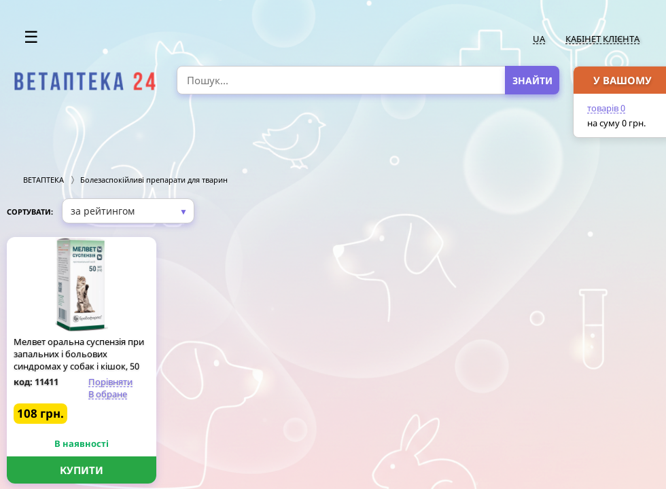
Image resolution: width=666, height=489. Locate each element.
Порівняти (110, 382)
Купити (81, 470)
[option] (85, 81)
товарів (606, 108)
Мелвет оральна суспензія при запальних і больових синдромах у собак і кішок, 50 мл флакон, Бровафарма (79, 360)
